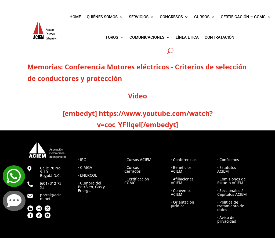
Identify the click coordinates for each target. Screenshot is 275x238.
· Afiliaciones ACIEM (182, 180)
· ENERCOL (87, 175)
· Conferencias (184, 159)
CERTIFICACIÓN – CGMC (243, 17)
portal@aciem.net (50, 196)
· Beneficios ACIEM (181, 169)
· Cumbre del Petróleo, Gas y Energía (91, 186)
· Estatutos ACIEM (226, 169)
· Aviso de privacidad (226, 219)
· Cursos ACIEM (137, 159)
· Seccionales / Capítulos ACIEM (232, 192)
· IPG (82, 159)
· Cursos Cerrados (132, 169)
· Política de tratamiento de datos (230, 206)
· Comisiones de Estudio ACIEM (231, 180)
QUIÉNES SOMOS (102, 17)
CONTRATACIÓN (219, 37)
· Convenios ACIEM (181, 192)
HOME (75, 17)
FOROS (112, 37)
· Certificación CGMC (136, 180)
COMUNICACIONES (146, 37)
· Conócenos (228, 159)
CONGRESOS (171, 17)
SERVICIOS (139, 17)
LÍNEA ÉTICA (187, 37)
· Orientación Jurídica (182, 204)
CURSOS (201, 17)
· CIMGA (85, 167)
